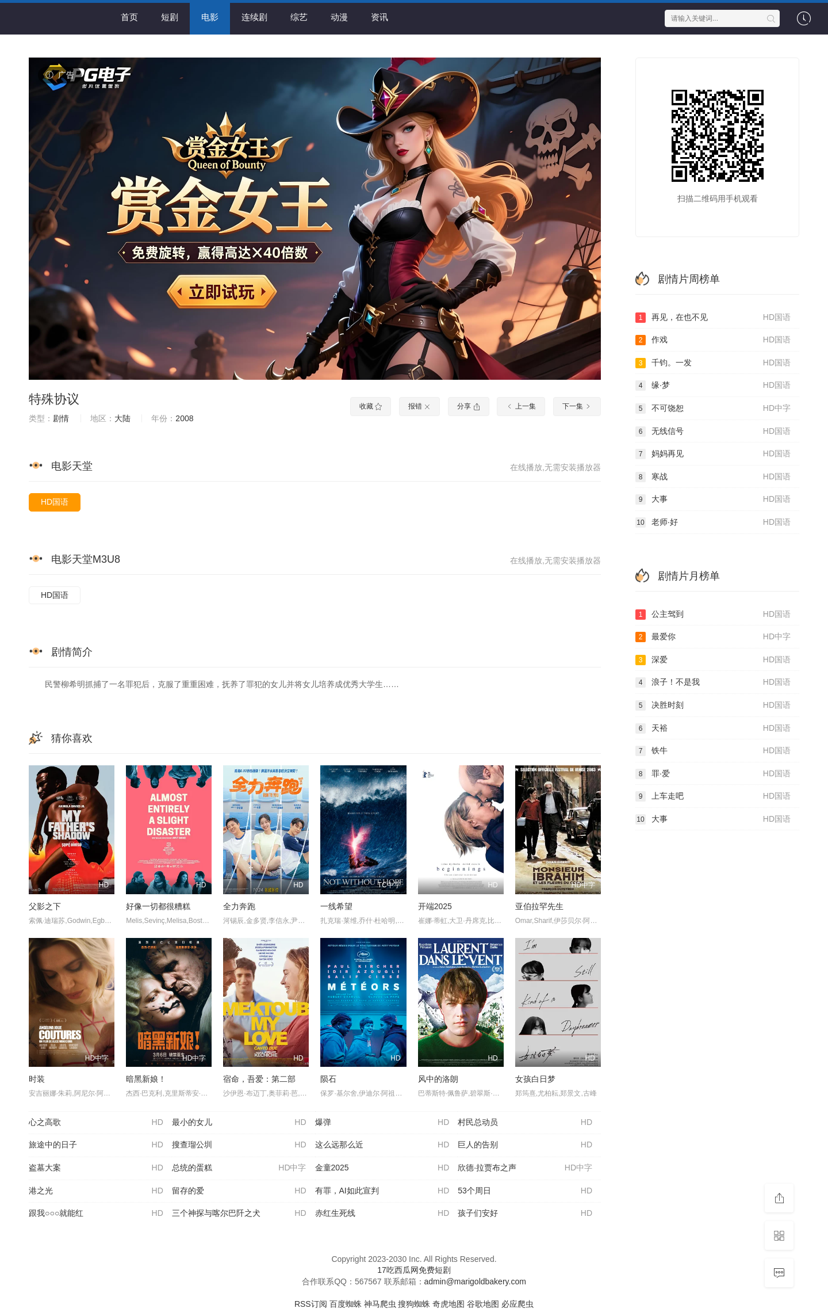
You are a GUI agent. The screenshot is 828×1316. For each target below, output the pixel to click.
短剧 (169, 17)
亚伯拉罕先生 (539, 906)
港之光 (96, 1191)
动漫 (339, 17)
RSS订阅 (310, 1304)
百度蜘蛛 (345, 1304)
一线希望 (336, 906)
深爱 (713, 660)
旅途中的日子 (96, 1145)
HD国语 (54, 501)
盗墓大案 (96, 1168)
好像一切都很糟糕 (158, 906)
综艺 (299, 17)
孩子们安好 (525, 1213)
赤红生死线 (382, 1213)
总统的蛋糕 (239, 1168)
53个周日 (525, 1191)
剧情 (61, 418)
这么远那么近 (382, 1145)
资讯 (379, 17)
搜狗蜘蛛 (414, 1304)
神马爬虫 (380, 1304)
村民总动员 (525, 1122)
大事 (713, 499)
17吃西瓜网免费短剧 (414, 1270)
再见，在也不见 (713, 317)
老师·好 (713, 522)
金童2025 (382, 1168)
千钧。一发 (713, 363)
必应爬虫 (517, 1304)
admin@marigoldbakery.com (475, 1281)
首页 (129, 17)
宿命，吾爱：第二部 (259, 1079)
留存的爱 (239, 1191)
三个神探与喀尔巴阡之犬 (239, 1213)
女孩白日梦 (535, 1079)
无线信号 (713, 431)
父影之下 (45, 906)
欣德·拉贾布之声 (525, 1168)
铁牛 (713, 751)
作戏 (713, 340)
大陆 (122, 418)
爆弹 (382, 1122)
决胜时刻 (713, 705)
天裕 (713, 728)
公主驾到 (713, 614)
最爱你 (713, 637)
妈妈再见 (713, 454)
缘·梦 (713, 385)
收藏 (370, 406)
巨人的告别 (525, 1145)
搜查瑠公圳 (239, 1145)
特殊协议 (54, 399)
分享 (468, 406)
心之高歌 (96, 1122)
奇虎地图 (448, 1304)
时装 (37, 1079)
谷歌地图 (483, 1304)
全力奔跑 (239, 906)
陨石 (328, 1079)
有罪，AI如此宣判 (382, 1191)
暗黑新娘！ (146, 1079)
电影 (209, 17)
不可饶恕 (713, 408)
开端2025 (435, 906)
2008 (184, 418)
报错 (419, 406)
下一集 (577, 406)
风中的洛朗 (438, 1079)
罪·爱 (713, 774)
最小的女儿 (239, 1122)
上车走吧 (713, 796)
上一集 (520, 406)
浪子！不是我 (713, 682)
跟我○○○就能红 (96, 1213)
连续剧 (254, 17)
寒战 (713, 477)
